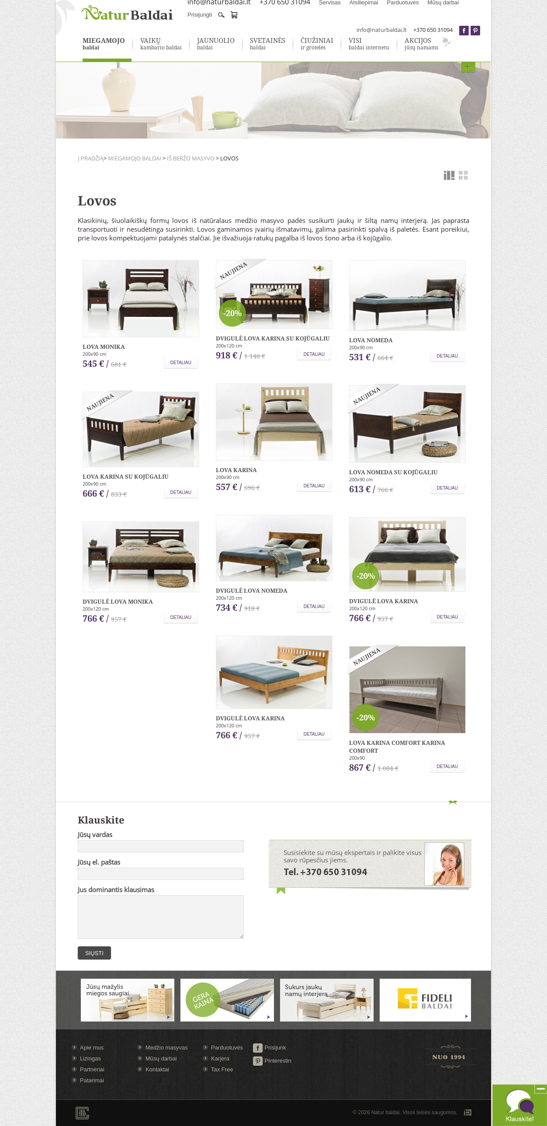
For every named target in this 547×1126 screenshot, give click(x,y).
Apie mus (92, 1047)
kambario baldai (161, 44)
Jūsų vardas (95, 834)
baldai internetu (369, 44)
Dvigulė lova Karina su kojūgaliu (273, 338)
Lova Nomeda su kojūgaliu (393, 472)
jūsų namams (421, 44)
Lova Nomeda (371, 340)
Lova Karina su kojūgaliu (126, 476)
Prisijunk (269, 1047)
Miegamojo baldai (135, 158)
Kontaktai (157, 1069)
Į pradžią (91, 158)
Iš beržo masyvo (191, 158)
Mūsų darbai (161, 1058)
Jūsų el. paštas (99, 862)
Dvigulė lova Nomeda (251, 590)
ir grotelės (317, 44)
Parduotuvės (227, 1047)
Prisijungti (199, 14)
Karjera (220, 1058)
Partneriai (92, 1069)
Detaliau (180, 362)
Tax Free (222, 1069)
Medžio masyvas (166, 1047)
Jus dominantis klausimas (116, 889)
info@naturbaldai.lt (382, 30)
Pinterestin (272, 1060)
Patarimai (92, 1080)
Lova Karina (236, 470)
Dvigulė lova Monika (118, 601)
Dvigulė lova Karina (383, 601)
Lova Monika (104, 347)
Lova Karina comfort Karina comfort (397, 746)
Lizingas (90, 1058)
